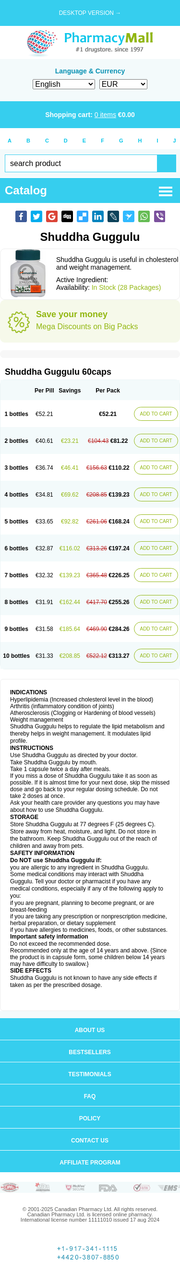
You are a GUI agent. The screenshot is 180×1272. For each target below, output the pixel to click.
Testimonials (89, 1074)
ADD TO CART (156, 413)
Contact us (89, 1140)
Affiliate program (90, 1162)
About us (90, 1030)
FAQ (90, 1096)
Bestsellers (89, 1052)
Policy (90, 1118)
